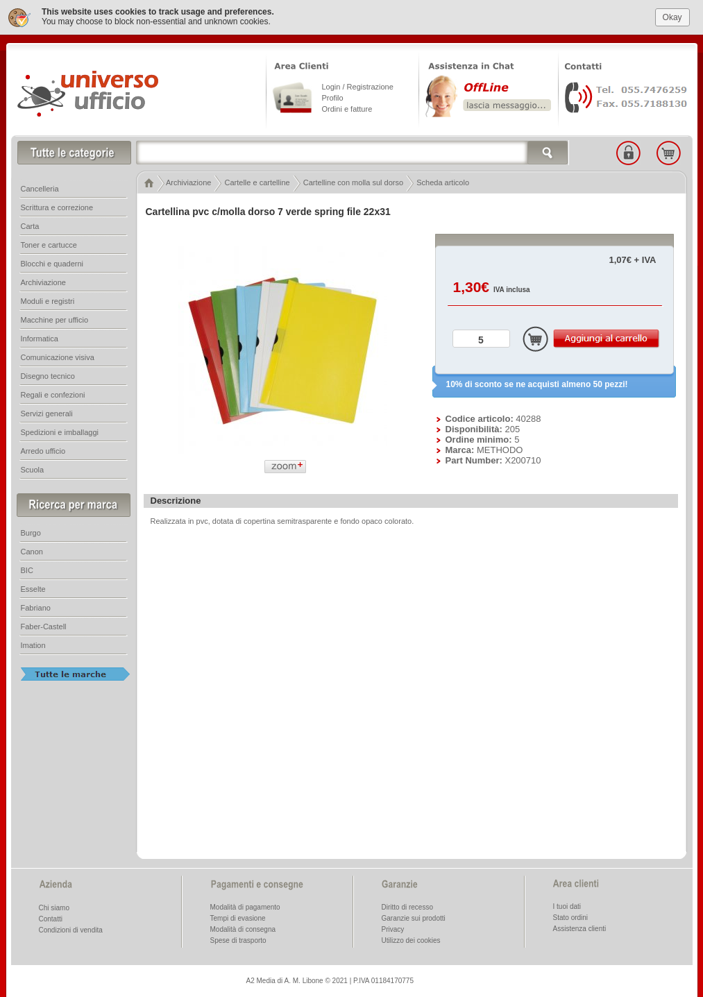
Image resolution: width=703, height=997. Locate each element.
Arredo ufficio (43, 450)
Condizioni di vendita (71, 929)
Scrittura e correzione (57, 207)
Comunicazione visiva (57, 356)
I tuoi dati (567, 906)
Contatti (50, 918)
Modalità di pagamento (245, 906)
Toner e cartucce (49, 244)
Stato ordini (570, 917)
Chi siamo (54, 907)
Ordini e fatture (347, 108)
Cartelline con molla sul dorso (353, 182)
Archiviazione (188, 182)
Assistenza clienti (580, 928)
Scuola (32, 469)
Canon (32, 551)
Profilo (333, 97)
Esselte (33, 588)
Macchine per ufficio (55, 319)
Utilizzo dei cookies (411, 940)
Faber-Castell (44, 626)
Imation (33, 644)
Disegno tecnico (48, 375)
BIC (27, 569)
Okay (672, 17)
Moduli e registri (48, 300)
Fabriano (36, 607)
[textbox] (352, 151)
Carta (30, 225)
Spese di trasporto (238, 940)
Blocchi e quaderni (52, 263)
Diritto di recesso (407, 906)
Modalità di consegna (243, 928)
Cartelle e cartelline (257, 182)
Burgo (31, 532)
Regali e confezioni (53, 394)
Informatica (39, 338)
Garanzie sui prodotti (414, 917)
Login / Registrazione (357, 86)
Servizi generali (47, 413)
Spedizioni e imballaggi (60, 431)
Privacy (393, 928)
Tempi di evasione (238, 917)
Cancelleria (40, 188)
